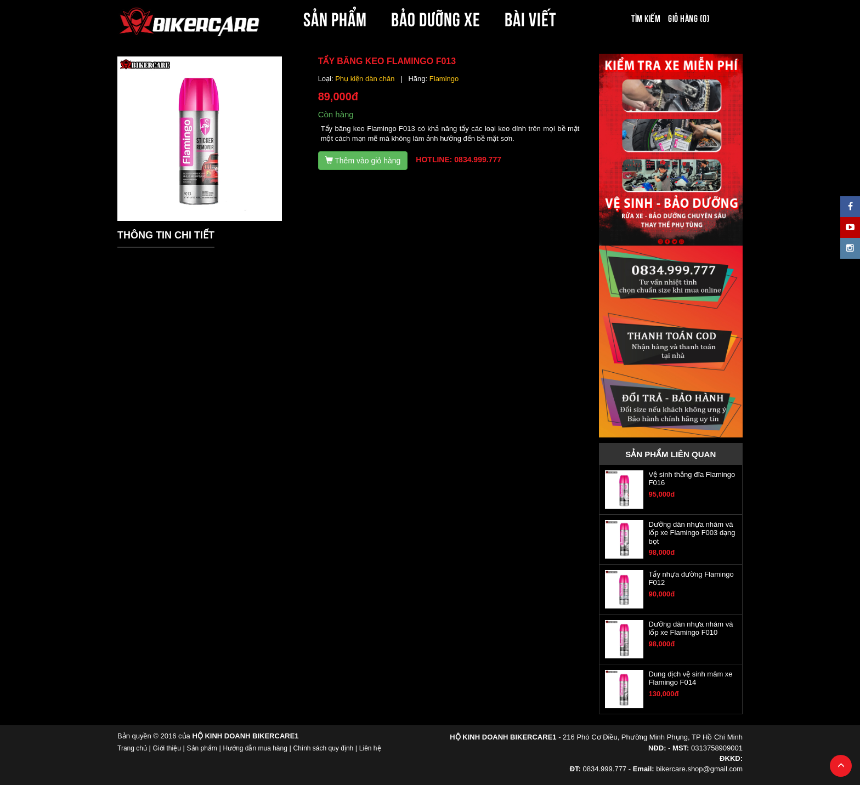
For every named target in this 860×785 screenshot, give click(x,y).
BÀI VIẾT (531, 17)
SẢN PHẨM (335, 17)
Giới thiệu (167, 748)
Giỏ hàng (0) (689, 18)
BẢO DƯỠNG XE (436, 17)
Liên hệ (370, 748)
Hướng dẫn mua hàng (255, 748)
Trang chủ (132, 748)
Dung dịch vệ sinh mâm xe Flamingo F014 (691, 678)
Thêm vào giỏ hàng (363, 160)
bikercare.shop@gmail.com (699, 769)
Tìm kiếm (645, 18)
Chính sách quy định (323, 748)
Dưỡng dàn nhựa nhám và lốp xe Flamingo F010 (691, 628)
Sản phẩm (202, 748)
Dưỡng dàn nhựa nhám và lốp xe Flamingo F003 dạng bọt (692, 532)
